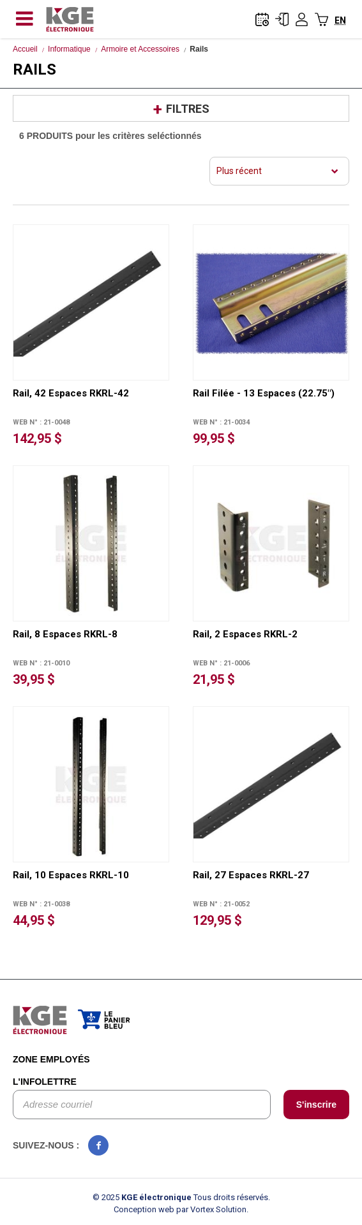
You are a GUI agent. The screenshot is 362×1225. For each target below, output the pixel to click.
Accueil (25, 49)
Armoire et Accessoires (140, 49)
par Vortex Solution (211, 1209)
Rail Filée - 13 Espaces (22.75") (264, 393)
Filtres (187, 108)
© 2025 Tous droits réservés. (181, 1197)
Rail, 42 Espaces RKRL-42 (71, 393)
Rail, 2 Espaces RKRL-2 (245, 634)
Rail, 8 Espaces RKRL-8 (65, 634)
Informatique (69, 49)
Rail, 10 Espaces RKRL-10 (71, 875)
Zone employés (51, 1059)
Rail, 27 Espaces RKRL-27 (251, 875)
